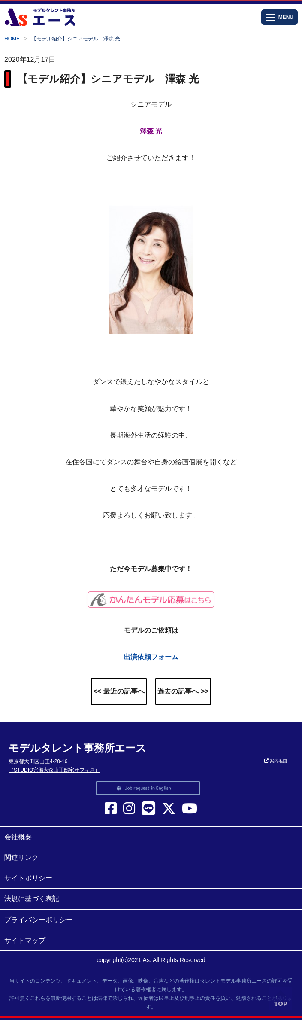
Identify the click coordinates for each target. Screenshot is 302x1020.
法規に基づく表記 (31, 898)
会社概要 (18, 836)
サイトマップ (24, 940)
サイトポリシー (28, 878)
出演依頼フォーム (151, 657)
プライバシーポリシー (38, 919)
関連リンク (21, 857)
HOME (12, 39)
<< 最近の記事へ (118, 691)
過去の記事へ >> (182, 691)
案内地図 (275, 760)
